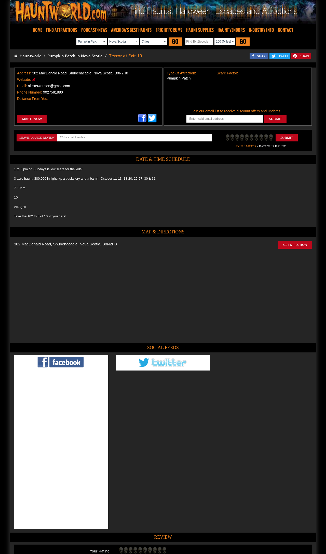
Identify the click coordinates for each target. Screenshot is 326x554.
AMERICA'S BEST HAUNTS (131, 30)
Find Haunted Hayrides (119, 534)
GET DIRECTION (295, 244)
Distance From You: (32, 99)
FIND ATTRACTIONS (61, 30)
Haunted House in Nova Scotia (181, 510)
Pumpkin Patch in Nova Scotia (75, 55)
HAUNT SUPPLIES (200, 30)
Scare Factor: (227, 73)
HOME (37, 30)
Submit (286, 137)
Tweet (150, 522)
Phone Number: (29, 92)
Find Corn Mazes (187, 534)
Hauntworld (28, 55)
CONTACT (285, 30)
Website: (24, 79)
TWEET (284, 56)
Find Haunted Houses (84, 534)
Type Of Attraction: (181, 73)
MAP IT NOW (32, 118)
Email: (22, 86)
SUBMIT (275, 118)
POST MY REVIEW (135, 488)
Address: (24, 73)
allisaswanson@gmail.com (49, 86)
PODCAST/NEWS (94, 30)
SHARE (262, 56)
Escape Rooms (247, 534)
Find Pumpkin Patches (155, 534)
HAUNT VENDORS (231, 30)
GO (175, 41)
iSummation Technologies (235, 552)
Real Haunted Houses (218, 534)
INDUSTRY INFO (261, 30)
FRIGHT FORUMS (169, 30)
